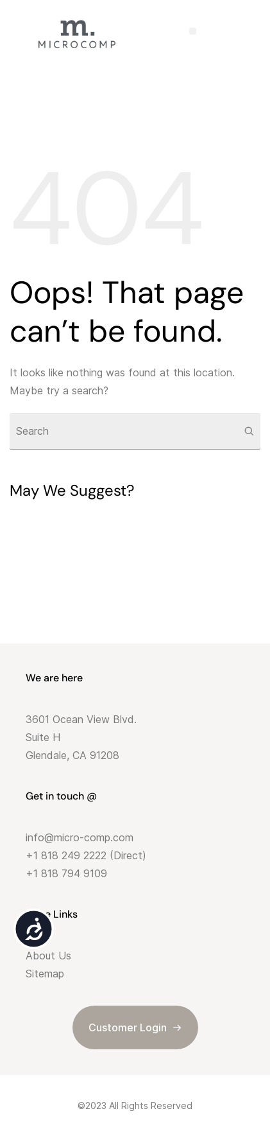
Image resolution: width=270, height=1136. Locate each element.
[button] (192, 31)
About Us (48, 955)
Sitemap (45, 973)
